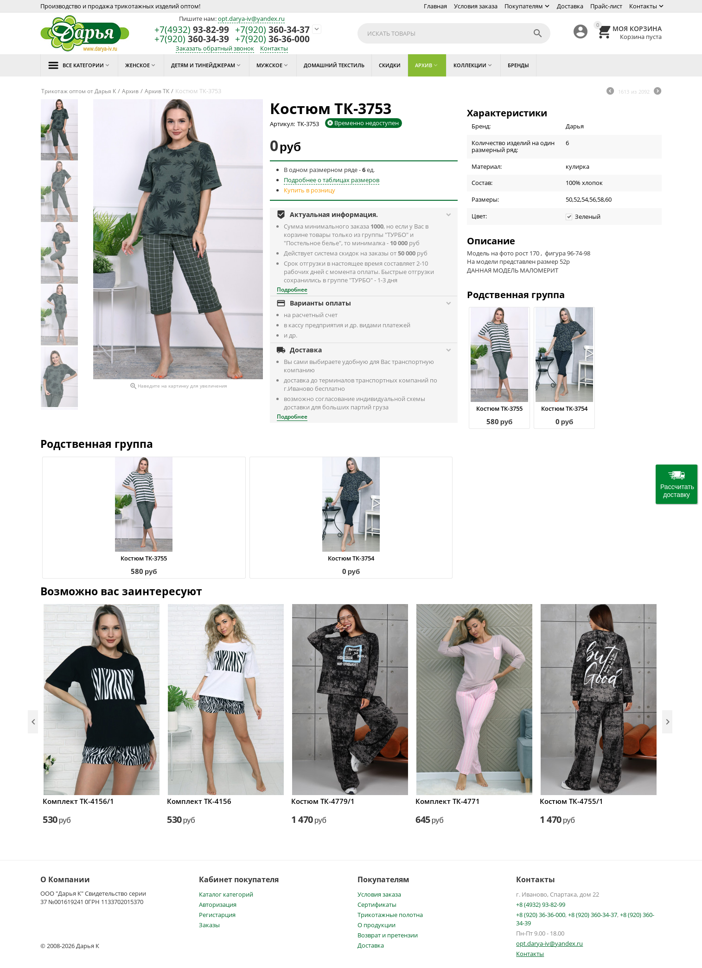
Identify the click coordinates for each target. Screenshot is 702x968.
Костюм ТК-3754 (564, 408)
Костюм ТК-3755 (499, 408)
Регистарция (217, 915)
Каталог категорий (226, 894)
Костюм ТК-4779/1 (323, 801)
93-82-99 (191, 29)
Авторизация (217, 904)
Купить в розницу (309, 190)
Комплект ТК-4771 (447, 801)
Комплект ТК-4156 (199, 801)
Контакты (643, 6)
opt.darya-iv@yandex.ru (251, 18)
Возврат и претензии (387, 935)
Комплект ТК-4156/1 (78, 801)
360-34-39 (191, 39)
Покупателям (523, 6)
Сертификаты (376, 904)
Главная (435, 6)
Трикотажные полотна (390, 915)
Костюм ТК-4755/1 (571, 801)
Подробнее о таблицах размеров (331, 180)
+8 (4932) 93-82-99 (540, 904)
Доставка (570, 6)
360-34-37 (272, 29)
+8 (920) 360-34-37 (592, 915)
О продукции (376, 925)
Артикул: (282, 124)
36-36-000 (272, 39)
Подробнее (292, 289)
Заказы (209, 925)
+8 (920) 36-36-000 (540, 915)
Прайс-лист (606, 6)
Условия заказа (476, 6)
